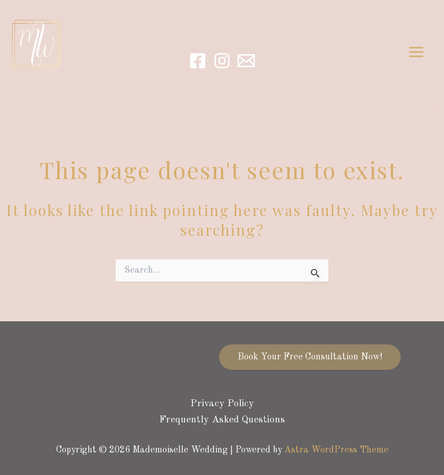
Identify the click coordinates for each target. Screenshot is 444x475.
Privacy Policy (222, 404)
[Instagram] (222, 60)
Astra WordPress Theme (336, 450)
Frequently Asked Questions (222, 420)
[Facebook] (197, 60)
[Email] (246, 60)
